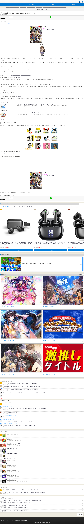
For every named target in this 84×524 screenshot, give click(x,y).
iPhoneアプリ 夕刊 (39, 7)
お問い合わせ (26, 518)
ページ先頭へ (81, 514)
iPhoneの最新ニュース (31, 7)
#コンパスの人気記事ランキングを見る (6, 406)
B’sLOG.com (57, 518)
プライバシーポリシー (40, 518)
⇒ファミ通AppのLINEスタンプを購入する (8, 153)
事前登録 (38, 9)
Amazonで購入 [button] (17, 250)
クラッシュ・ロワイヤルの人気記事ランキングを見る (8, 415)
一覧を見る (81, 274)
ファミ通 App (4, 2)
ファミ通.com (52, 518)
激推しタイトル (44, 9)
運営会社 (34, 518)
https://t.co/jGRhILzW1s (15, 75)
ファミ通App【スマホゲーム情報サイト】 (12, 7)
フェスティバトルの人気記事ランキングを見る (7, 419)
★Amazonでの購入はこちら (48, 29)
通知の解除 (47, 518)
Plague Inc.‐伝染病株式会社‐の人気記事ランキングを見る (9, 423)
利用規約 (30, 518)
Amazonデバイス (22, 206)
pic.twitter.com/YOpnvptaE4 (19, 93)
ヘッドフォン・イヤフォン (6, 206)
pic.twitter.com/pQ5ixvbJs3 (26, 75)
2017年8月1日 (18, 77)
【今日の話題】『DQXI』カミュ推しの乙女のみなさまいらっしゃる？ (54, 7)
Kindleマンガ (15, 206)
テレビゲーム (29, 206)
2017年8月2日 (18, 96)
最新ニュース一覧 (23, 7)
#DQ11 (1, 72)
